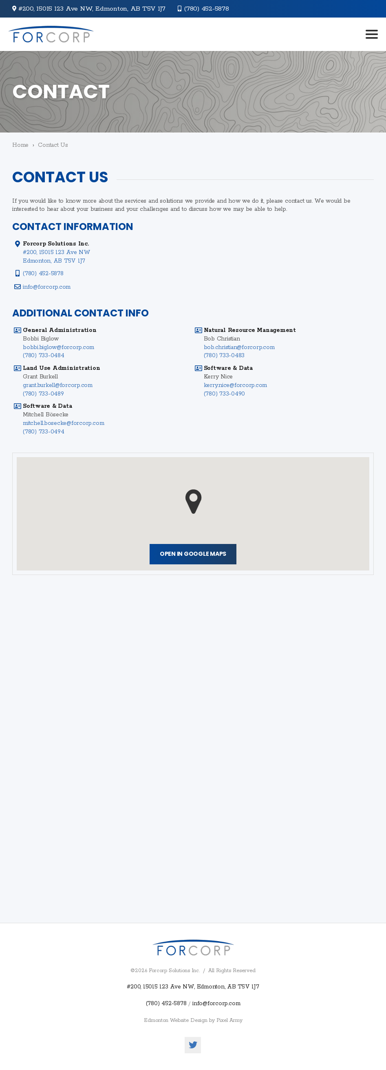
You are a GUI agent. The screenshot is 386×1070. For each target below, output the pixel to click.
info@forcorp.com (47, 287)
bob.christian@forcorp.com (239, 347)
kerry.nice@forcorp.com (235, 385)
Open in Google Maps (193, 554)
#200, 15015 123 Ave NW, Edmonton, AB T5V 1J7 (193, 986)
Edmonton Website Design (175, 1020)
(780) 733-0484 (43, 355)
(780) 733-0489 (43, 394)
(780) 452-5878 (206, 8)
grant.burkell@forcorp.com (58, 385)
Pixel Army (229, 1020)
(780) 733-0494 (43, 432)
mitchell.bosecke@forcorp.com (63, 423)
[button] (193, 501)
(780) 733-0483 (224, 355)
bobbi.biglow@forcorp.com (58, 347)
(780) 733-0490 (224, 394)
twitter (193, 1045)
